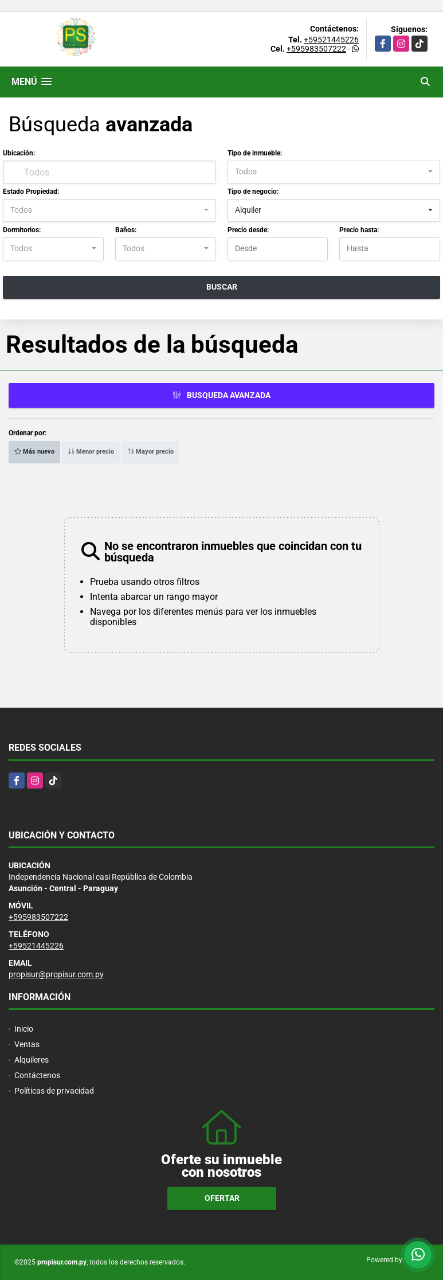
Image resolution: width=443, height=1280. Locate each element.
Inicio (23, 1028)
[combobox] (334, 172)
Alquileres (31, 1059)
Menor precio (91, 451)
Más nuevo (34, 451)
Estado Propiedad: (31, 192)
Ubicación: (19, 153)
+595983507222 (316, 48)
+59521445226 (331, 39)
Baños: (125, 230)
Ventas (27, 1044)
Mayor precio (150, 451)
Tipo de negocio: (253, 192)
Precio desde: (248, 230)
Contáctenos (37, 1075)
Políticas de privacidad (54, 1090)
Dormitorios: (22, 230)
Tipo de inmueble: (255, 153)
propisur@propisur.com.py (56, 974)
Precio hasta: (359, 230)
